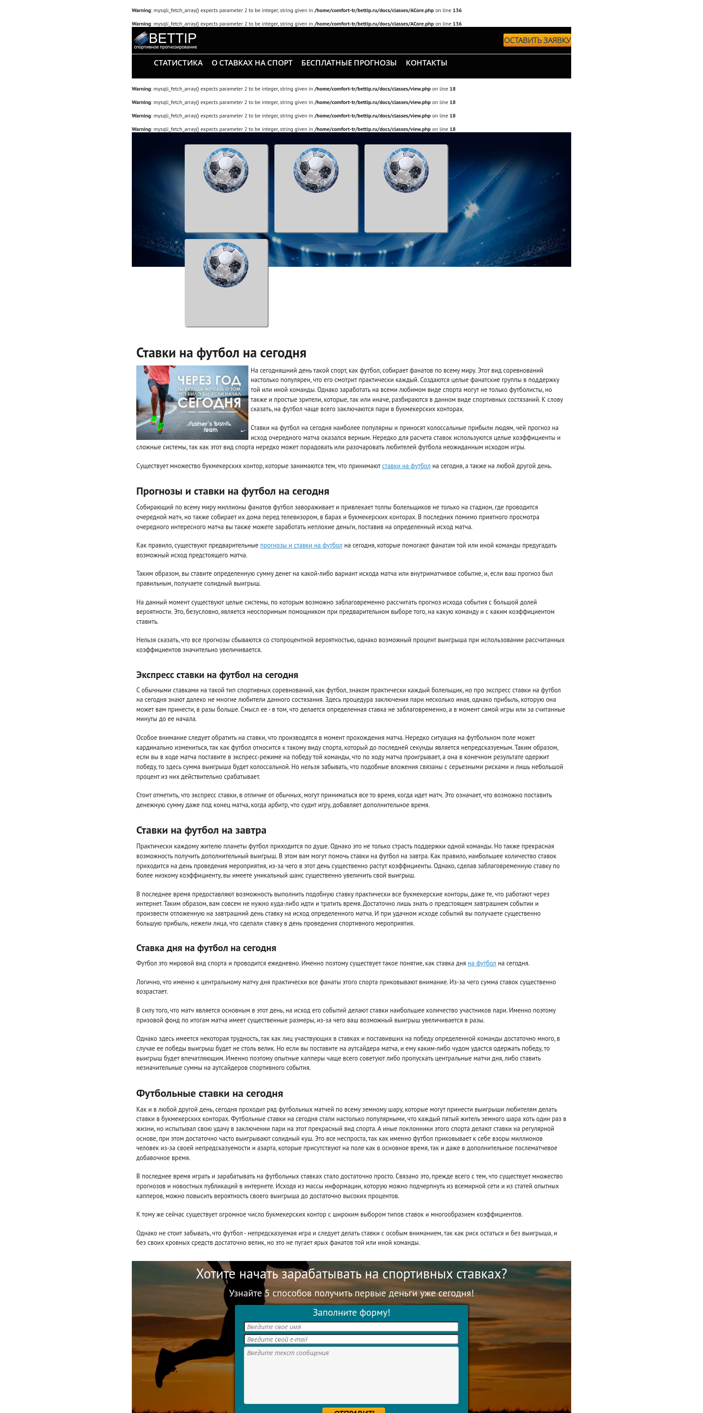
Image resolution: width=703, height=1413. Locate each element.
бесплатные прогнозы (349, 62)
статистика (178, 62)
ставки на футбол (406, 465)
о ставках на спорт (252, 62)
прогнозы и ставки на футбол (301, 545)
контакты (426, 62)
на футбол (482, 963)
